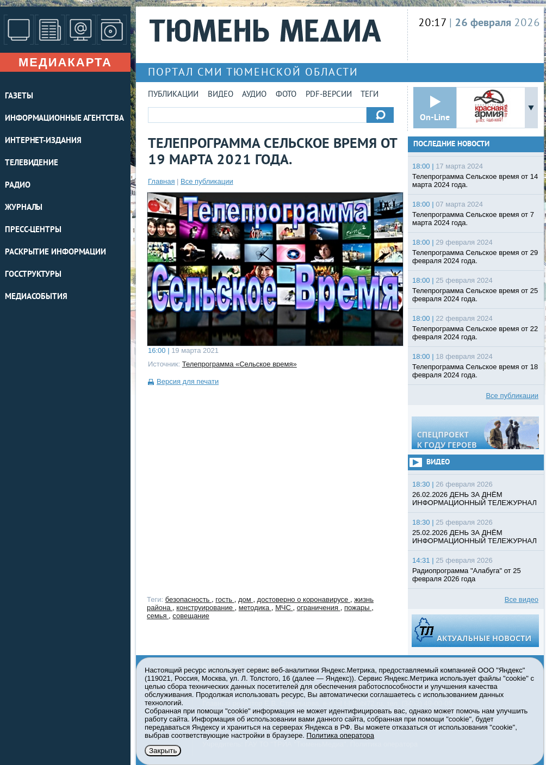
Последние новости (451, 144)
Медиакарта (65, 62)
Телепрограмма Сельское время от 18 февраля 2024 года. (475, 371)
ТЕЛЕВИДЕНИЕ (31, 163)
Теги (370, 95)
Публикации (173, 95)
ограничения (318, 608)
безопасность (188, 599)
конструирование (205, 608)
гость (224, 599)
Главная (161, 181)
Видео (220, 95)
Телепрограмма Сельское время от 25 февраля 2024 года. (475, 295)
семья (158, 616)
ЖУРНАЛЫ (23, 208)
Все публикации (207, 181)
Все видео (521, 599)
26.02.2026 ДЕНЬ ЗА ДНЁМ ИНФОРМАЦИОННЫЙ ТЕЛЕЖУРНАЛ (474, 498)
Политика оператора (340, 735)
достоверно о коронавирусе (303, 599)
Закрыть (163, 751)
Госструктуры (33, 275)
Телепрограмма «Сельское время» (239, 364)
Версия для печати (188, 381)
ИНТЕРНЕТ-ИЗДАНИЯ (43, 141)
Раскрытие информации (55, 252)
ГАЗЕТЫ (19, 96)
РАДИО (17, 186)
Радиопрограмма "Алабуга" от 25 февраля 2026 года (466, 575)
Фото (286, 95)
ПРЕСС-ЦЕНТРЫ (33, 230)
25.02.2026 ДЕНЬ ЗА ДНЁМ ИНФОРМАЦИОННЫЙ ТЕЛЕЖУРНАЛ (474, 536)
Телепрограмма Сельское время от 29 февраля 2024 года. (475, 256)
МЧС (284, 608)
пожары (357, 608)
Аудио (254, 95)
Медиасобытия (36, 297)
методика (255, 608)
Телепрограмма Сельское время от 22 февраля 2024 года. (475, 333)
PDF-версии (329, 95)
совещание (190, 616)
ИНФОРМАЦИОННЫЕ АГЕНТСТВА (64, 119)
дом (245, 599)
